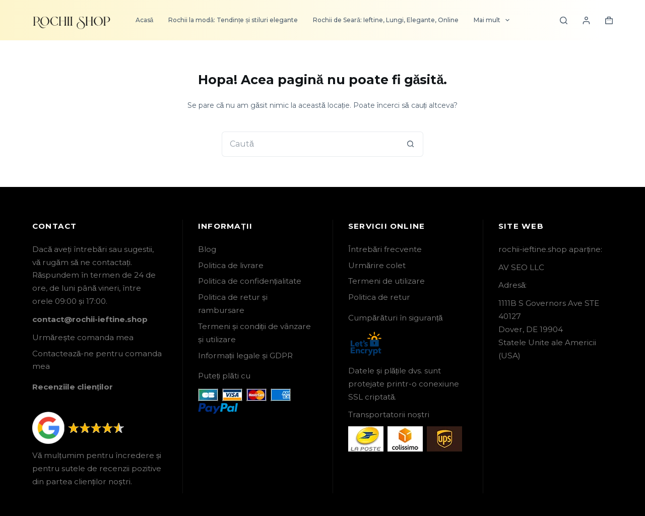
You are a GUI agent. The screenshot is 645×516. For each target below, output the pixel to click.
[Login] (586, 20)
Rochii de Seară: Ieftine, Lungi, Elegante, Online (386, 20)
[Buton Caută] (410, 144)
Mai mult (493, 20)
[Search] (563, 20)
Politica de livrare (231, 265)
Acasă (145, 20)
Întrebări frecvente (385, 249)
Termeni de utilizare (386, 281)
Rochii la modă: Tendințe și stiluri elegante (233, 20)
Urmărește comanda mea (83, 337)
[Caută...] (310, 144)
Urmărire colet (377, 265)
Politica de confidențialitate (249, 281)
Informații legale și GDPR (245, 355)
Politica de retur (379, 297)
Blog (207, 249)
